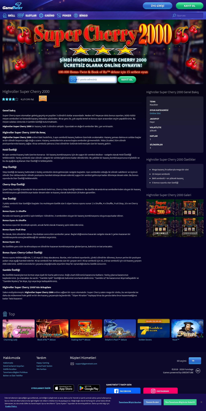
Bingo (80, 15)
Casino (46, 15)
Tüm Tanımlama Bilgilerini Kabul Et (180, 404)
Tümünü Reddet (152, 404)
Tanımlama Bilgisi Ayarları (130, 404)
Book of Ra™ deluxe (46, 339)
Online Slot (155, 113)
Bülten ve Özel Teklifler (13, 375)
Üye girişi (157, 5)
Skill (8, 15)
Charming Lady (10, 339)
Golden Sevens (145, 339)
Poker (63, 15)
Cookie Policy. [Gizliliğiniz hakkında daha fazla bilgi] (11, 408)
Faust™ (176, 339)
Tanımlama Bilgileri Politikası (15, 372)
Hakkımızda (8, 362)
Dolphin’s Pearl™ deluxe (116, 339)
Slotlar (26, 15)
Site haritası (41, 369)
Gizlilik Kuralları (9, 369)
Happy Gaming (42, 362)
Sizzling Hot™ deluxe (80, 339)
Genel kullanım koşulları (13, 366)
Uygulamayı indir (40, 388)
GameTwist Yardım (44, 366)
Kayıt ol (189, 5)
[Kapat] (201, 404)
